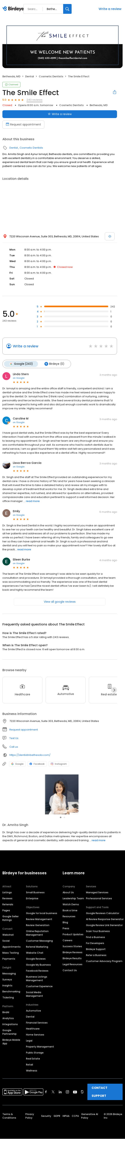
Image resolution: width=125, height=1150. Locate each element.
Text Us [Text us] (13, 738)
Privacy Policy (29, 1123)
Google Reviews (36, 966)
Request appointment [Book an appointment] (23, 124)
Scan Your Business (98, 939)
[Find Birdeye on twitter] (53, 1100)
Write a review (110, 9)
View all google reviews (60, 602)
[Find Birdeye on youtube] (75, 1100)
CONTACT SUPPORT (99, 1100)
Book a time (70, 918)
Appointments (11, 954)
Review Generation (37, 933)
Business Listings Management (36, 986)
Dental (29, 76)
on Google (18, 378)
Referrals (7, 912)
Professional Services (99, 906)
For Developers (95, 951)
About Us (68, 900)
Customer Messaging (39, 948)
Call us (13, 747)
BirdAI (5, 1020)
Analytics (8, 1026)
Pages (6, 918)
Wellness (31, 1078)
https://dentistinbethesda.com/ (29, 755)
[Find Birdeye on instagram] (67, 1100)
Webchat (8, 942)
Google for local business (41, 921)
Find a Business (95, 945)
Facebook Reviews (37, 978)
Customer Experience (39, 994)
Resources (69, 924)
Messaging (9, 981)
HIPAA (66, 1124)
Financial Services (37, 1030)
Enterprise (32, 906)
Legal (29, 1048)
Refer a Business (96, 963)
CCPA (75, 1124)
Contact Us (70, 978)
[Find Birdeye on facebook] (46, 1100)
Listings (7, 900)
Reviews (7, 906)
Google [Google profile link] (17, 763)
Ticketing (8, 1005)
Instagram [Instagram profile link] (59, 763)
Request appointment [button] (23, 730)
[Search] (67, 9)
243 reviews (34, 100)
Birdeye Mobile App (11, 1049)
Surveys (7, 987)
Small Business (35, 900)
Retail (29, 1072)
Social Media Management (34, 1002)
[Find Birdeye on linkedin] (60, 1100)
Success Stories (72, 954)
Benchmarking (11, 999)
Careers (67, 948)
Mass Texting (10, 960)
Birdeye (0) (54, 364)
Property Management (40, 1054)
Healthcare (33, 1036)
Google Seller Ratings (10, 926)
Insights (7, 993)
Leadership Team (73, 906)
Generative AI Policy (89, 1123)
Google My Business (38, 972)
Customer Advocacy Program (104, 969)
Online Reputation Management (37, 940)
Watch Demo (71, 912)
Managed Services (97, 900)
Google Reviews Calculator (102, 921)
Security (46, 1124)
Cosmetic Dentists (51, 76)
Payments (8, 966)
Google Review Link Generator (104, 933)
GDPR (57, 1124)
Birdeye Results (72, 966)
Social (6, 948)
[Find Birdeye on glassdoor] (82, 1100)
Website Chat (34, 960)
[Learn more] (62, 794)
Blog (65, 930)
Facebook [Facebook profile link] (37, 763)
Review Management (39, 927)
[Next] (114, 690)
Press (66, 936)
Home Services (35, 1042)
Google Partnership (9, 1040)
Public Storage (35, 1060)
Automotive (33, 1018)
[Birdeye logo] (13, 9)
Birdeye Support (96, 957)
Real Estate (33, 1066)
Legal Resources (72, 972)
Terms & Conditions (9, 1123)
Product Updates (73, 942)
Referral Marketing (37, 954)
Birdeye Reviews (72, 960)
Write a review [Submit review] (60, 114)
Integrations (10, 1032)
